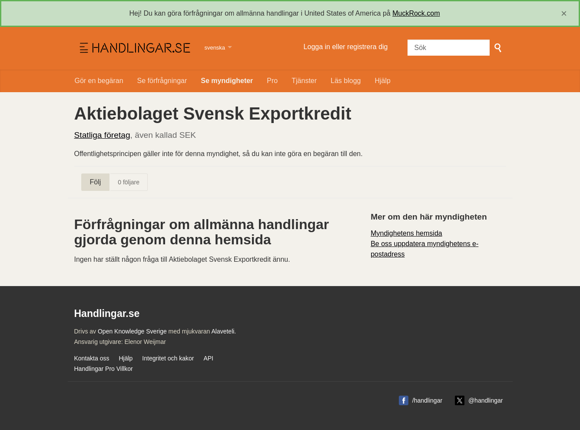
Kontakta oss (91, 358)
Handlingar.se (134, 48)
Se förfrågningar (162, 80)
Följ (95, 182)
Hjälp (382, 80)
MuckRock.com (416, 13)
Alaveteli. (223, 331)
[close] (564, 13)
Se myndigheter (227, 80)
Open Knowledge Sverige (132, 331)
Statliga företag (102, 135)
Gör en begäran (99, 80)
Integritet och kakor (168, 358)
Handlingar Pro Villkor (103, 368)
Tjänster (304, 80)
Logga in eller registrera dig (346, 46)
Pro (272, 80)
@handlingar (485, 400)
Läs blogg (346, 80)
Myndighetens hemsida (406, 233)
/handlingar (427, 400)
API (208, 358)
